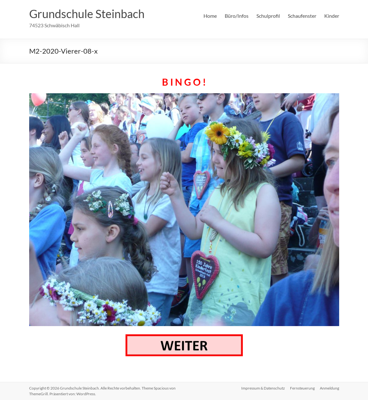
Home (210, 16)
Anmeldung (329, 388)
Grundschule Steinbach (87, 14)
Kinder (331, 16)
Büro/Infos (237, 16)
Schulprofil (268, 16)
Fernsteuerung (302, 388)
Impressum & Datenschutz (263, 388)
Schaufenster (302, 16)
